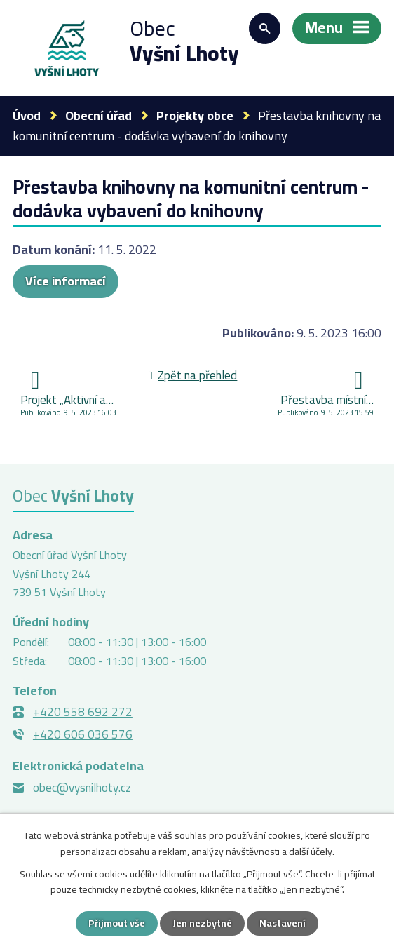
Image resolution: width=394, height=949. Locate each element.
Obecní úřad (98, 115)
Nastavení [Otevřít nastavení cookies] (282, 923)
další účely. (311, 851)
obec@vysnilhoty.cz (82, 787)
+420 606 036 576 (83, 734)
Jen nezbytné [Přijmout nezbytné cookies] (202, 923)
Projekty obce (194, 115)
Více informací (65, 280)
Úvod (27, 115)
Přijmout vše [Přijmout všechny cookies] (116, 923)
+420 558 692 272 (83, 712)
